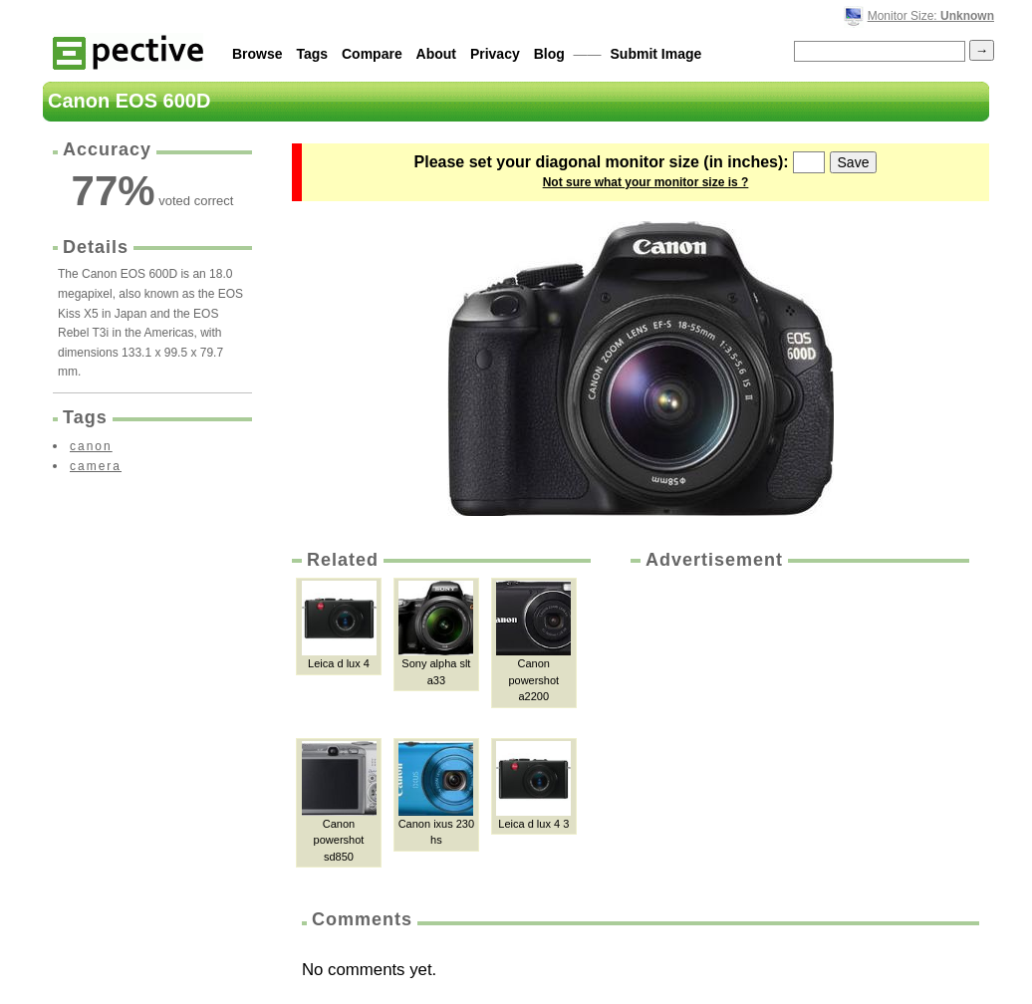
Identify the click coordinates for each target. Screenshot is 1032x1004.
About (436, 54)
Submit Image (656, 54)
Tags (312, 54)
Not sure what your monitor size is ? (646, 182)
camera (96, 466)
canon (91, 446)
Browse (257, 54)
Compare (372, 54)
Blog (549, 54)
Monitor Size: (931, 16)
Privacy (495, 54)
